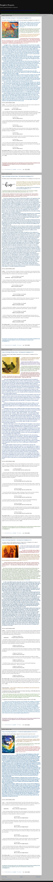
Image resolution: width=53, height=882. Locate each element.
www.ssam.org (27, 579)
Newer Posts (4, 877)
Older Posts (38, 877)
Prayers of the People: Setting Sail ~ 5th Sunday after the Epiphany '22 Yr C (16, 18)
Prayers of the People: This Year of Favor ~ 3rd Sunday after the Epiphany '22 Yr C (18, 352)
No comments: (19, 169)
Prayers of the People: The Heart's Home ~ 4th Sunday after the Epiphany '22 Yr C (18, 176)
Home (21, 877)
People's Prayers (7, 5)
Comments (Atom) (9, 879)
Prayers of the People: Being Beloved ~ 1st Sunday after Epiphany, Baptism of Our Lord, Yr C (20, 731)
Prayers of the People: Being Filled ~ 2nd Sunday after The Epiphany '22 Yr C (17, 540)
